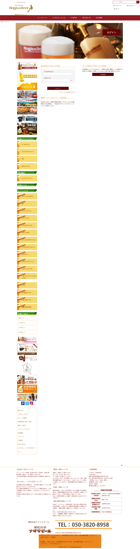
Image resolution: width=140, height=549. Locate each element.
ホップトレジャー (27, 178)
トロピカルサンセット (28, 247)
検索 (137, 2)
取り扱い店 (86, 18)
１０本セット (22, 322)
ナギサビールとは (59, 18)
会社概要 (99, 18)
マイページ (117, 5)
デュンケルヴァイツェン (29, 240)
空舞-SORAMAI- (27, 307)
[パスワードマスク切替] (71, 80)
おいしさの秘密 (22, 418)
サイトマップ (88, 541)
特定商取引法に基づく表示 (70, 535)
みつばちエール (26, 292)
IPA (23, 159)
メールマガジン (56, 535)
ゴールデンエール (27, 225)
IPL (23, 203)
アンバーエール (26, 211)
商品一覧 (20, 410)
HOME (2, 21)
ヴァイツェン (26, 218)
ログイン (93, 535)
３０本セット (22, 332)
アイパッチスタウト (28, 196)
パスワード (48, 78)
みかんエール (26, 166)
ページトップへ (121, 465)
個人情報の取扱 (84, 535)
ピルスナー (25, 254)
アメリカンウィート (28, 151)
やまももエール (26, 300)
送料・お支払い (22, 425)
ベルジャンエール (27, 268)
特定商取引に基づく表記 (25, 421)
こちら (60, 474)
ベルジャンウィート (28, 261)
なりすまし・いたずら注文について (52, 543)
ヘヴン (24, 285)
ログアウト (131, 5)
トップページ (42, 18)
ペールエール (26, 144)
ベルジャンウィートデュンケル (29, 277)
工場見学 (74, 18)
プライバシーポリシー (24, 429)
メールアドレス (49, 71)
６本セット (21, 318)
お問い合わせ (21, 444)
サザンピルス (26, 232)
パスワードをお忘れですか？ (67, 92)
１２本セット (22, 327)
